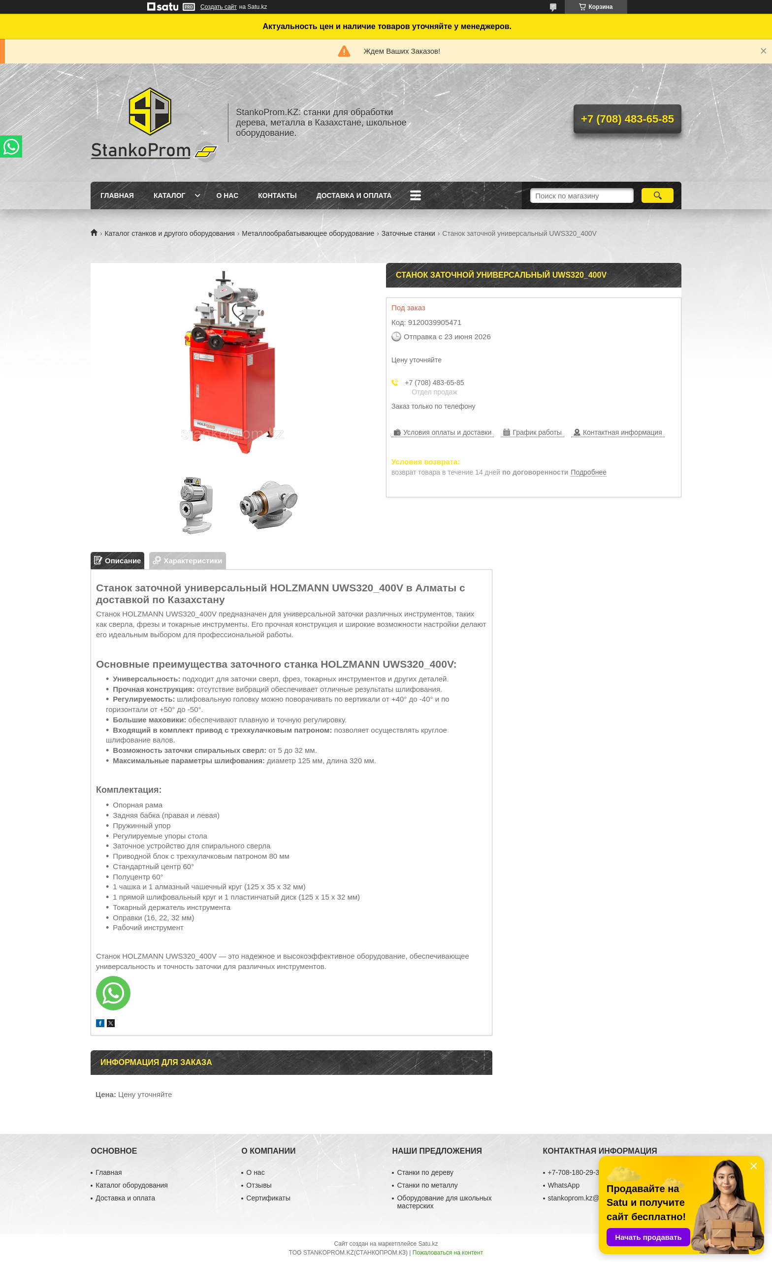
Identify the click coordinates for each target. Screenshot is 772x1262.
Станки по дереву (425, 1172)
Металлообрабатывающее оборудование (308, 233)
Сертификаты (268, 1198)
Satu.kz (428, 1243)
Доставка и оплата (354, 195)
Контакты (277, 195)
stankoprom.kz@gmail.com (589, 1198)
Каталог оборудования (132, 1185)
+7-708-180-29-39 (575, 1172)
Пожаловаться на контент (448, 1252)
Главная (117, 195)
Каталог (170, 195)
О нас (227, 195)
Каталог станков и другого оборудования (169, 233)
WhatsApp (564, 1185)
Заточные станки (408, 233)
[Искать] (658, 195)
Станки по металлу (427, 1185)
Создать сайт (218, 6)
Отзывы (258, 1185)
